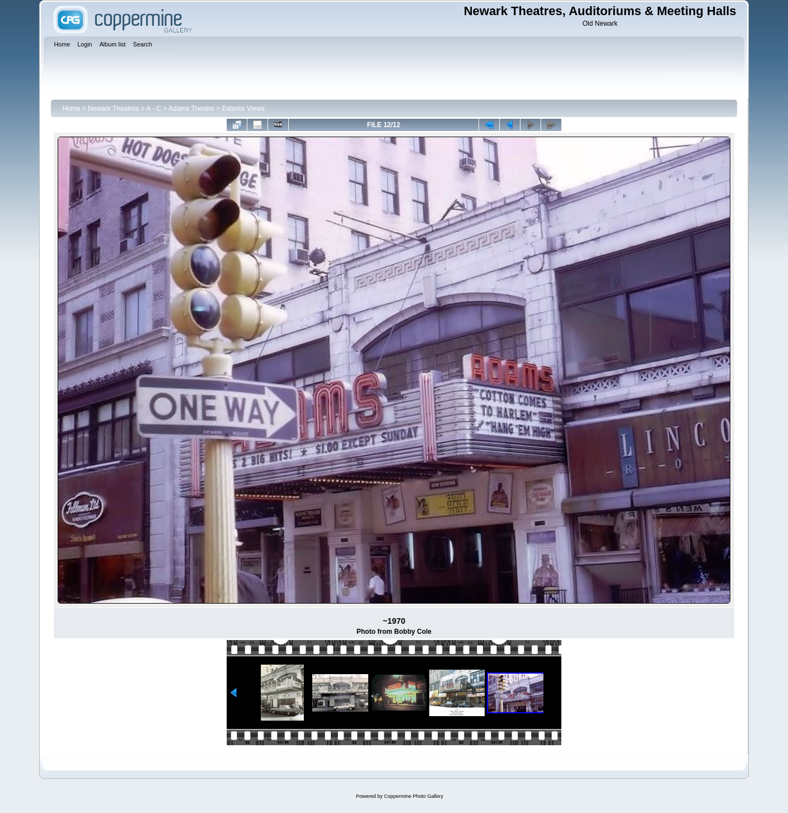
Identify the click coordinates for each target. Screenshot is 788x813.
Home (71, 109)
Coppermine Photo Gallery (413, 796)
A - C (153, 109)
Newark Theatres (113, 109)
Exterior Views (243, 109)
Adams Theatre (191, 109)
